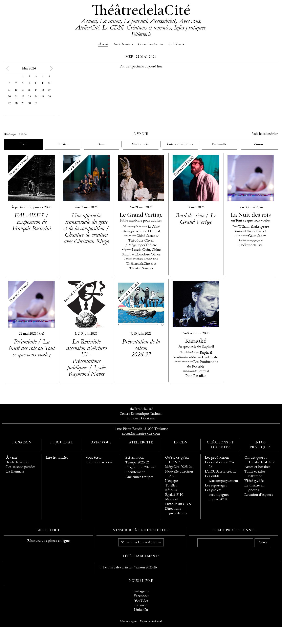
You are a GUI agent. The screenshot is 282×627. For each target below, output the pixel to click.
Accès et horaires (257, 467)
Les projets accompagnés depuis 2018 (217, 494)
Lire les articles (57, 457)
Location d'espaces (258, 495)
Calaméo (141, 605)
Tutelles (171, 485)
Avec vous (189, 20)
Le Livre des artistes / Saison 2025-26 (129, 567)
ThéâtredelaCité (141, 11)
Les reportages (216, 485)
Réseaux (171, 490)
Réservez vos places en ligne (48, 541)
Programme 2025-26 (140, 467)
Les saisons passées (150, 44)
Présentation (134, 457)
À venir (103, 44)
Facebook (141, 596)
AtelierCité (87, 27)
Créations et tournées (148, 27)
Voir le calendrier (265, 134)
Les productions (217, 457)
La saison (110, 20)
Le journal (135, 20)
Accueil (89, 20)
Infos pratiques (189, 27)
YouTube (141, 600)
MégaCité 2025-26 (179, 467)
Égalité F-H (174, 495)
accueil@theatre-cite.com (141, 433)
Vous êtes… (95, 457)
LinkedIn (141, 610)
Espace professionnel (234, 530)
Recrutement (135, 472)
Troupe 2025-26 (137, 462)
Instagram (141, 591)
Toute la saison (123, 44)
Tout (23, 144)
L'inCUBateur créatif (220, 471)
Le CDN (112, 27)
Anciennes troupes (139, 477)
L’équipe (171, 481)
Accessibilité (163, 20)
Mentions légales (128, 621)
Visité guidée (254, 481)
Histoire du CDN (178, 504)
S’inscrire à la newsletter (139, 542)
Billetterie (141, 34)
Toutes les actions (99, 462)
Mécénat (171, 499)
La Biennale (176, 44)
